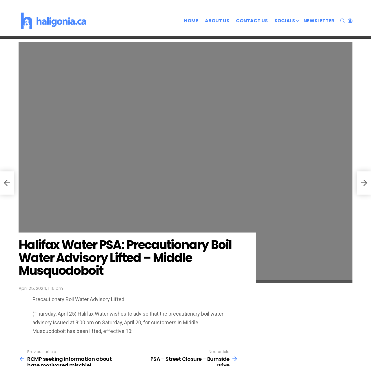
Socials (284, 21)
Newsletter (318, 20)
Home (191, 20)
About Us (217, 20)
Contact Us (252, 20)
